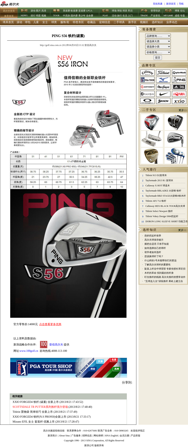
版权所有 (99, 445)
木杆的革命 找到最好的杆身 (159, 273)
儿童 (36, 22)
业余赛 (89, 15)
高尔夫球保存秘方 (153, 239)
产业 (144, 13)
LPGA (89, 10)
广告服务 (76, 435)
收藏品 (91, 22)
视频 (43, 15)
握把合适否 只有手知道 (156, 244)
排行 (33, 15)
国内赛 (74, 15)
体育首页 (9, 16)
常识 (130, 10)
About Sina (64, 435)
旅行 (119, 15)
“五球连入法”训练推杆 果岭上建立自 (163, 281)
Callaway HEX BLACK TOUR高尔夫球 (165, 206)
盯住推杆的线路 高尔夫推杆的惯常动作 (164, 277)
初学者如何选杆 (152, 252)
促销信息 (104, 22)
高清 (43, 10)
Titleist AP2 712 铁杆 (155, 201)
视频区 (144, 22)
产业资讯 (155, 15)
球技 (119, 10)
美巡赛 (66, 10)
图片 (38, 10)
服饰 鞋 (64, 22)
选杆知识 (157, 22)
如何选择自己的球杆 (155, 248)
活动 (114, 15)
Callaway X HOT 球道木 (157, 185)
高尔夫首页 (9, 10)
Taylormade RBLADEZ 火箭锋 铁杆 (163, 190)
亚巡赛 (81, 10)
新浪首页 (171, 3)
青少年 (81, 15)
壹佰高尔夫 (56, 344)
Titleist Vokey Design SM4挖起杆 (161, 216)
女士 (45, 22)
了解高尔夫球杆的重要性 (157, 264)
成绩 (177, 15)
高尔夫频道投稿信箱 (54, 430)
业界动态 (171, 22)
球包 (27, 22)
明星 (38, 15)
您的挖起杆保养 (152, 235)
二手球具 (119, 22)
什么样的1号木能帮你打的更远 (160, 260)
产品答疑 (135, 435)
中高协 (66, 15)
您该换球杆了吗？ (153, 256)
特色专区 (78, 22)
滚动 (33, 10)
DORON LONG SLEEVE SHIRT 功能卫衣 (166, 221)
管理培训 (155, 10)
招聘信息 (87, 435)
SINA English (111, 435)
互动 (168, 13)
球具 (124, 10)
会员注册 (124, 435)
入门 (130, 15)
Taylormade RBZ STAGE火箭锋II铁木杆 (165, 195)
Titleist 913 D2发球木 (156, 175)
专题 (182, 15)
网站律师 (98, 435)
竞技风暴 (157, 3)
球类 (54, 22)
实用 (105, 13)
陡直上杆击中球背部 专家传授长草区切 (164, 268)
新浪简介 (52, 435)
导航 (181, 3)
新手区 (132, 22)
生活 (124, 15)
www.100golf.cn (29, 350)
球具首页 (8, 22)
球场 (114, 10)
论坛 (182, 10)
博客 (177, 10)
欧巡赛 (74, 10)
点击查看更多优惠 (50, 324)
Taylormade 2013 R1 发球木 (159, 180)
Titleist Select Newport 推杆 (159, 211)
